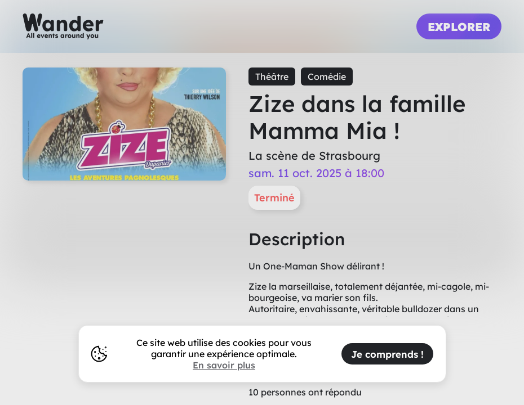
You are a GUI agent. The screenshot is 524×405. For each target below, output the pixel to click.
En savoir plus (224, 365)
